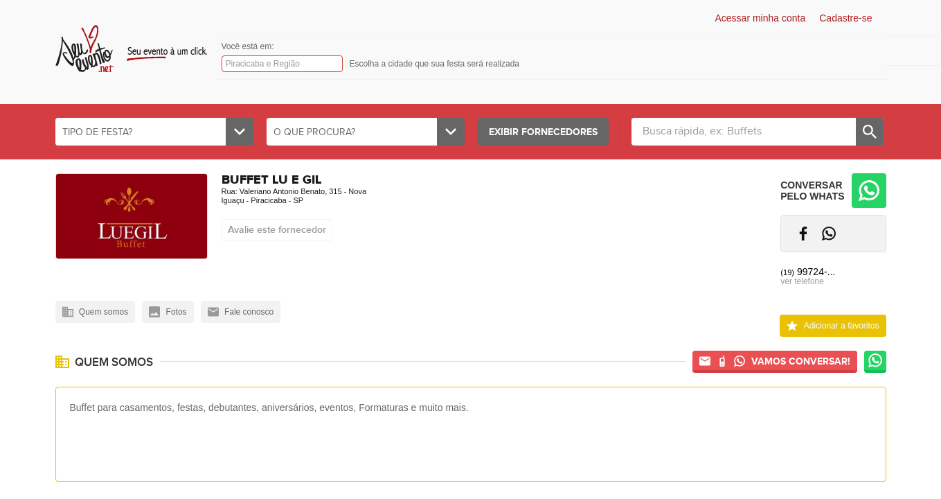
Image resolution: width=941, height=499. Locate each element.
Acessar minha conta (760, 18)
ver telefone (802, 281)
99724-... (807, 271)
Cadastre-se (845, 18)
